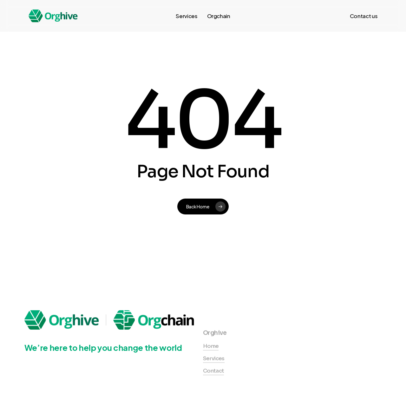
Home (211, 356)
